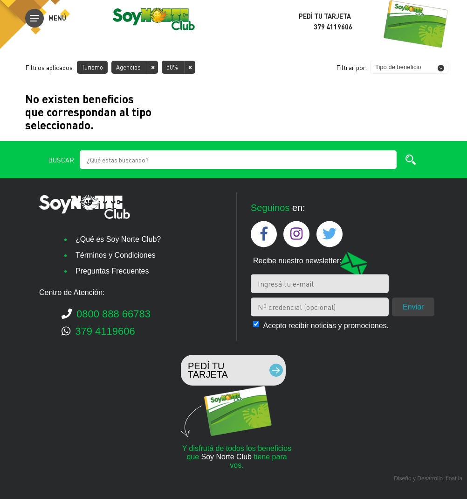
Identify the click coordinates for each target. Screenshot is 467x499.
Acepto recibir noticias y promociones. (326, 325)
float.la (454, 478)
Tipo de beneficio (398, 66)
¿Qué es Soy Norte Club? (118, 239)
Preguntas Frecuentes (112, 271)
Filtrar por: (352, 67)
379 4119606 (98, 331)
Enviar (413, 306)
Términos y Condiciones (116, 255)
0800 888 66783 (106, 314)
